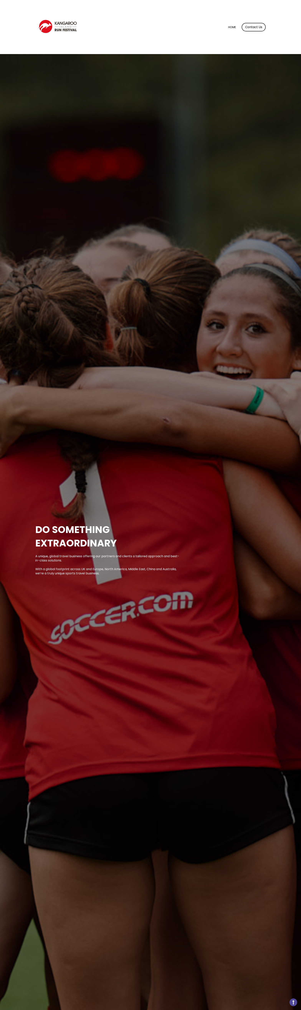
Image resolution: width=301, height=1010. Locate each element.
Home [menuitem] (232, 27)
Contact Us (253, 27)
